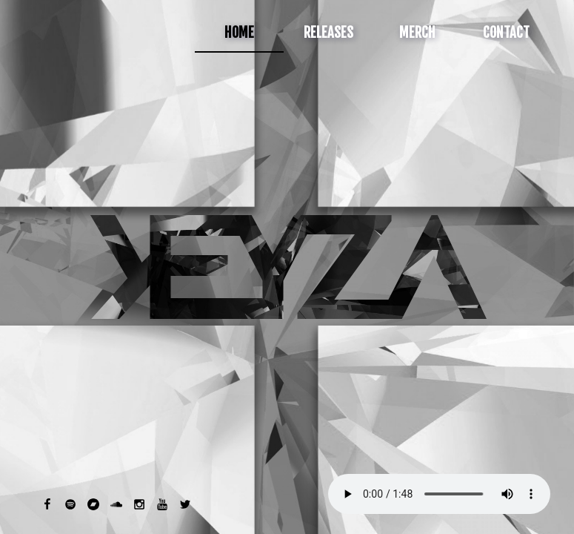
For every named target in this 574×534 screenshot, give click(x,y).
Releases (328, 33)
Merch (417, 33)
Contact (506, 33)
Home (239, 33)
